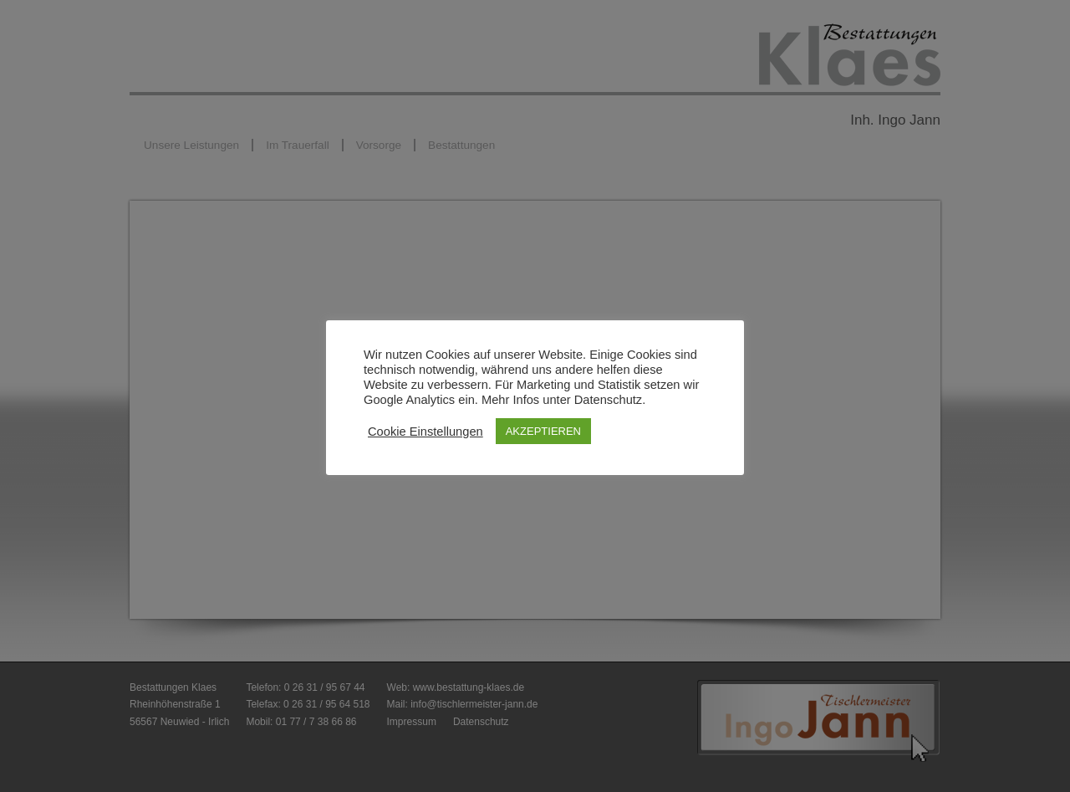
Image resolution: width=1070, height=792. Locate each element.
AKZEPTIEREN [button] (543, 431)
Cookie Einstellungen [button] (425, 431)
